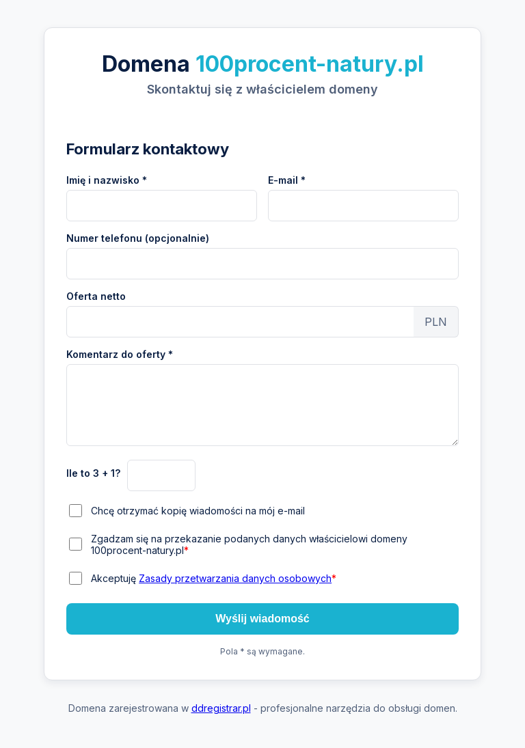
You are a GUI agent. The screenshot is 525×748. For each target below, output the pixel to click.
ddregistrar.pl (221, 708)
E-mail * (287, 180)
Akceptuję (213, 578)
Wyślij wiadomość (262, 618)
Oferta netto (96, 296)
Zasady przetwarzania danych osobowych (235, 578)
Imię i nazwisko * (106, 180)
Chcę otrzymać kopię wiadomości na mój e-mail (198, 510)
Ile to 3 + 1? (93, 473)
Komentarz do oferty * (119, 354)
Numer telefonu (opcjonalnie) (137, 238)
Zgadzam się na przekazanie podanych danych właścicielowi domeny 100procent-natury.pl (249, 544)
